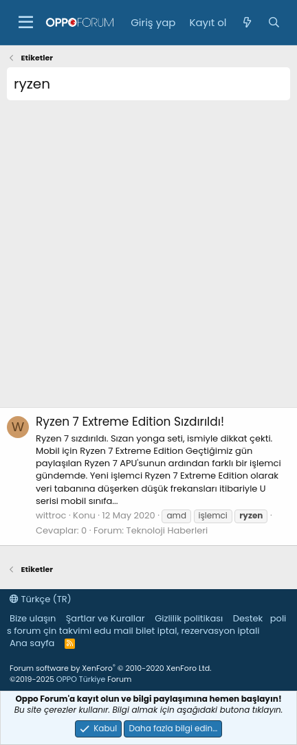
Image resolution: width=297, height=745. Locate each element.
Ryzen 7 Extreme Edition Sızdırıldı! (130, 421)
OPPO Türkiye (80, 679)
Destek (248, 618)
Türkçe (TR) (41, 599)
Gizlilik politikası (189, 618)
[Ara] (274, 22)
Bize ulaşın (33, 618)
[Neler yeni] (246, 22)
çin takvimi (67, 630)
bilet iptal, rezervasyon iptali (197, 630)
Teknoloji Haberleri (167, 530)
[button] (26, 22)
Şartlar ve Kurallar (105, 618)
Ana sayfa (32, 643)
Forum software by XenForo (110, 668)
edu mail (113, 630)
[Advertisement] (148, 259)
